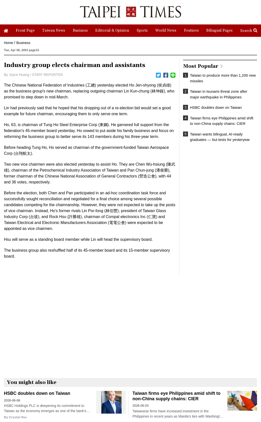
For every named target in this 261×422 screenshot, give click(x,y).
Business (23, 43)
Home (8, 43)
